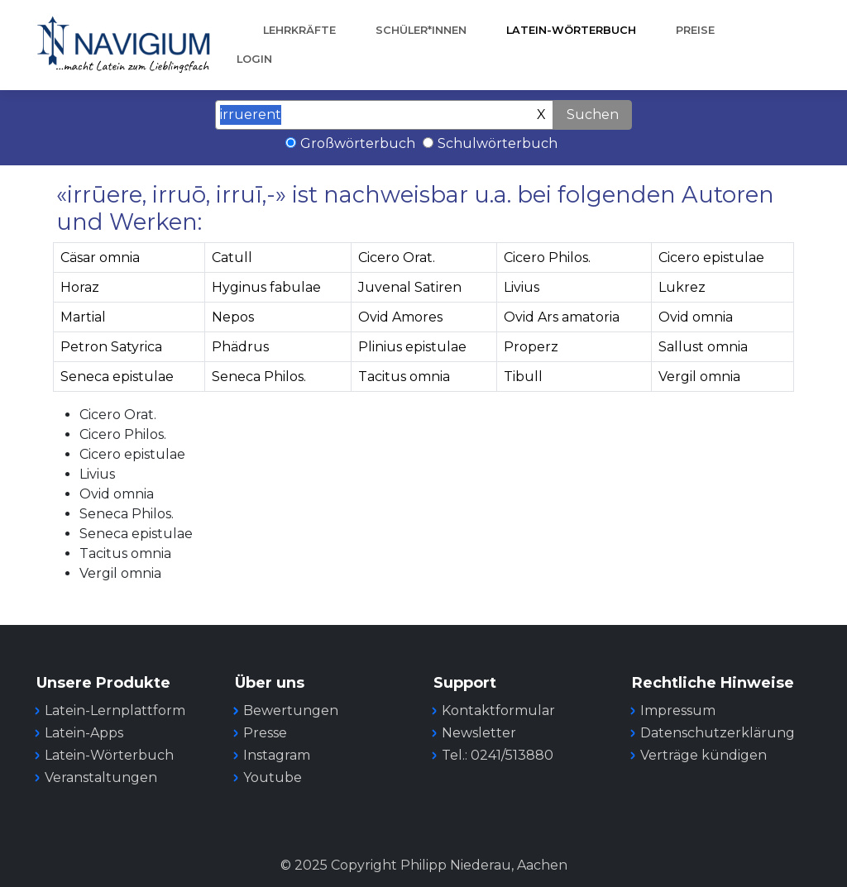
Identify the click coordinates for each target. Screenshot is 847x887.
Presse (265, 733)
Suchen (593, 114)
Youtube (272, 777)
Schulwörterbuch (497, 143)
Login (254, 59)
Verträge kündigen (703, 755)
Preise (695, 30)
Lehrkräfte (299, 30)
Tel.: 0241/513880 (497, 755)
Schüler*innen (421, 30)
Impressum (677, 710)
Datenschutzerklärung (717, 733)
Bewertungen (290, 710)
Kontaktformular (498, 710)
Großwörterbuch (357, 143)
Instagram (276, 755)
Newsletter (479, 733)
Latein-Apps (84, 733)
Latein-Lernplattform (115, 710)
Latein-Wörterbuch (571, 30)
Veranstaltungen (101, 777)
